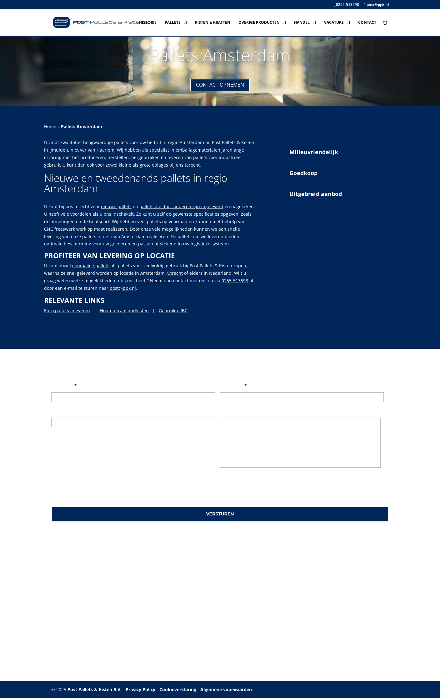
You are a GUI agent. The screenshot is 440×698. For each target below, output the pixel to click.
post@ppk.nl (123, 288)
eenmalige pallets (90, 266)
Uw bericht (232, 411)
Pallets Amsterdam (220, 54)
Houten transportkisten (124, 311)
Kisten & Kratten (212, 22)
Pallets (173, 22)
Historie (148, 22)
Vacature (334, 22)
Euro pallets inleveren (67, 311)
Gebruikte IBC (173, 311)
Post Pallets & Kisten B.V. (95, 689)
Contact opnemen (220, 84)
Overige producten (259, 22)
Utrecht (175, 273)
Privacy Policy (140, 689)
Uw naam (64, 386)
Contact (367, 22)
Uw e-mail (233, 386)
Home (50, 126)
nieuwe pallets (116, 206)
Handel (302, 22)
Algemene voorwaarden (226, 689)
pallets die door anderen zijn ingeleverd (181, 206)
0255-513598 (347, 4)
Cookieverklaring (177, 689)
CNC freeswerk (59, 229)
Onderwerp (63, 411)
